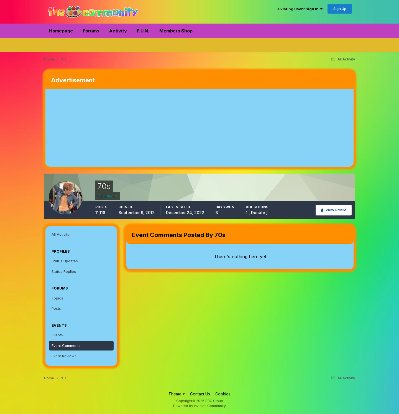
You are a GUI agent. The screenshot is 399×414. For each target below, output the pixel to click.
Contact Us (200, 394)
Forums (91, 31)
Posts (56, 308)
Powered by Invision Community (199, 406)
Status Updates (65, 261)
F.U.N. (143, 31)
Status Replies (64, 271)
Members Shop (176, 31)
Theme (176, 394)
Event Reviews (64, 356)
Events (57, 335)
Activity (118, 31)
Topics (57, 298)
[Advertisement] (146, 128)
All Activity (60, 234)
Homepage (61, 31)
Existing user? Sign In (300, 9)
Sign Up (339, 8)
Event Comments (66, 345)
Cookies (223, 394)
